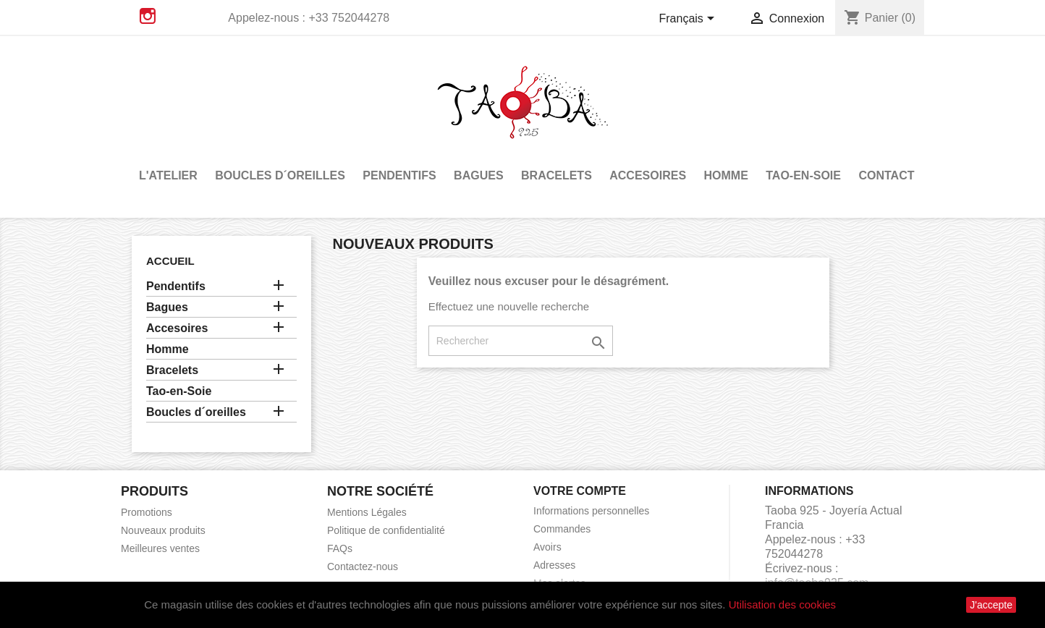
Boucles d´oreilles (280, 175)
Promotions (146, 512)
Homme (726, 175)
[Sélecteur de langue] (689, 19)
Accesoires (647, 175)
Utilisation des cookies (782, 604)
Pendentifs (399, 175)
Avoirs (547, 547)
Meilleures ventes (160, 548)
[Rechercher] (520, 341)
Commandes (562, 529)
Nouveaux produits (163, 530)
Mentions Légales (367, 512)
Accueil (170, 261)
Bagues (478, 175)
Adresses (554, 565)
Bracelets (556, 175)
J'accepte (991, 605)
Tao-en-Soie (803, 175)
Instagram (147, 15)
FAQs (339, 548)
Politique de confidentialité (386, 530)
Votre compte (579, 491)
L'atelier (168, 175)
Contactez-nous (362, 566)
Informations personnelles (591, 511)
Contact (886, 175)
